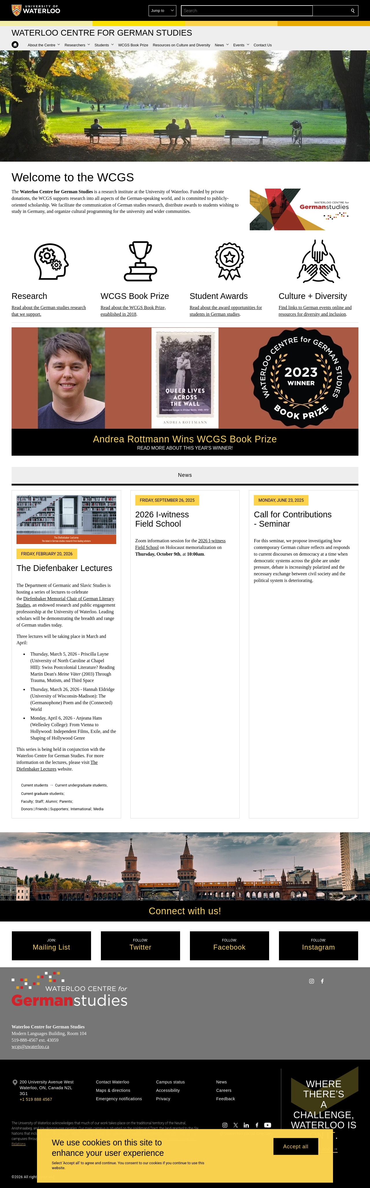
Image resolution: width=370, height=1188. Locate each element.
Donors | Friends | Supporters (44, 809)
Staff (39, 801)
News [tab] (185, 475)
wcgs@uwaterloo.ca (30, 1046)
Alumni (51, 801)
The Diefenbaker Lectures (64, 568)
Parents (65, 801)
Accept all (295, 1146)
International (81, 809)
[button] (311, 11)
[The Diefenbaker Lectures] (66, 519)
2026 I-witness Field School (162, 519)
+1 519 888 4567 (36, 1099)
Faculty (27, 801)
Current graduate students (42, 793)
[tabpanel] (185, 652)
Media (98, 809)
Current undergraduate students (81, 785)
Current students (34, 785)
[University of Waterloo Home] (36, 10)
